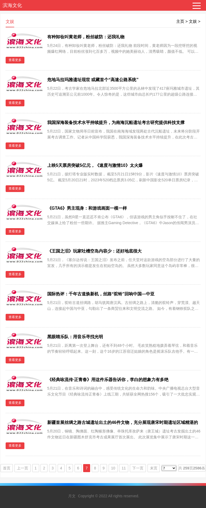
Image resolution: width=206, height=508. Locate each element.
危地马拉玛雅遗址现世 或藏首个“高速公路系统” (92, 79)
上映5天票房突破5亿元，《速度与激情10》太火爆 (95, 165)
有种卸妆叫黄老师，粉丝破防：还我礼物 (85, 37)
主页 (180, 21)
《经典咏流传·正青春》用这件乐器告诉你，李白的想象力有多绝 (107, 379)
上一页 (22, 468)
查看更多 (15, 60)
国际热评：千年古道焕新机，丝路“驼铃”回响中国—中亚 (100, 294)
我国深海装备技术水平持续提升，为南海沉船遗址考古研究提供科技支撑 (116, 122)
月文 (72, 496)
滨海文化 (12, 5)
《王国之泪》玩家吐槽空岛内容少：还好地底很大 (94, 251)
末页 (153, 468)
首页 (6, 468)
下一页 (138, 468)
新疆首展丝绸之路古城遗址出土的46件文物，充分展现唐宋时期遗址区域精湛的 (122, 422)
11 (124, 468)
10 (113, 468)
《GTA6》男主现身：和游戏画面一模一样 (87, 208)
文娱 (193, 21)
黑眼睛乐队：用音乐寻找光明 (75, 336)
